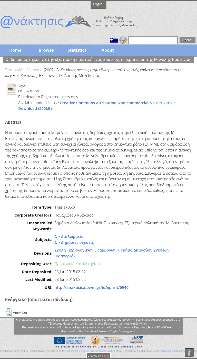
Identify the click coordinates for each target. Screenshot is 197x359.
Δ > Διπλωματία (69, 236)
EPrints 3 (32, 351)
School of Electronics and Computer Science (90, 351)
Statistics (76, 50)
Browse (46, 50)
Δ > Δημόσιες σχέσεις (74, 242)
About (108, 50)
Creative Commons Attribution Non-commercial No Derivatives (118, 102)
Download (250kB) (35, 108)
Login (98, 3)
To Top (189, 352)
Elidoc (105, 355)
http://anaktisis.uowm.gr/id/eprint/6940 (91, 287)
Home (15, 50)
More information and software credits (174, 351)
